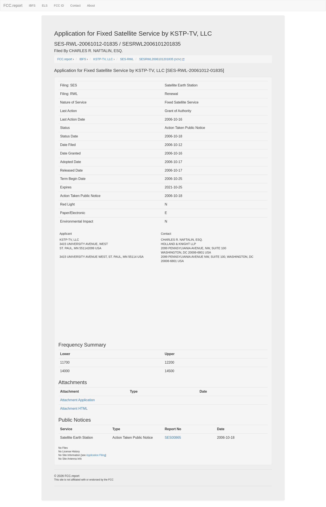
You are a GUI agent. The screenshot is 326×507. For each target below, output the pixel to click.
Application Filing (95, 455)
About (91, 5)
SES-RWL (127, 59)
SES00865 (173, 437)
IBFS (32, 5)
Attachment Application (77, 400)
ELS (44, 5)
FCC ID (59, 5)
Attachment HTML (74, 408)
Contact (75, 5)
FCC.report (12, 5)
